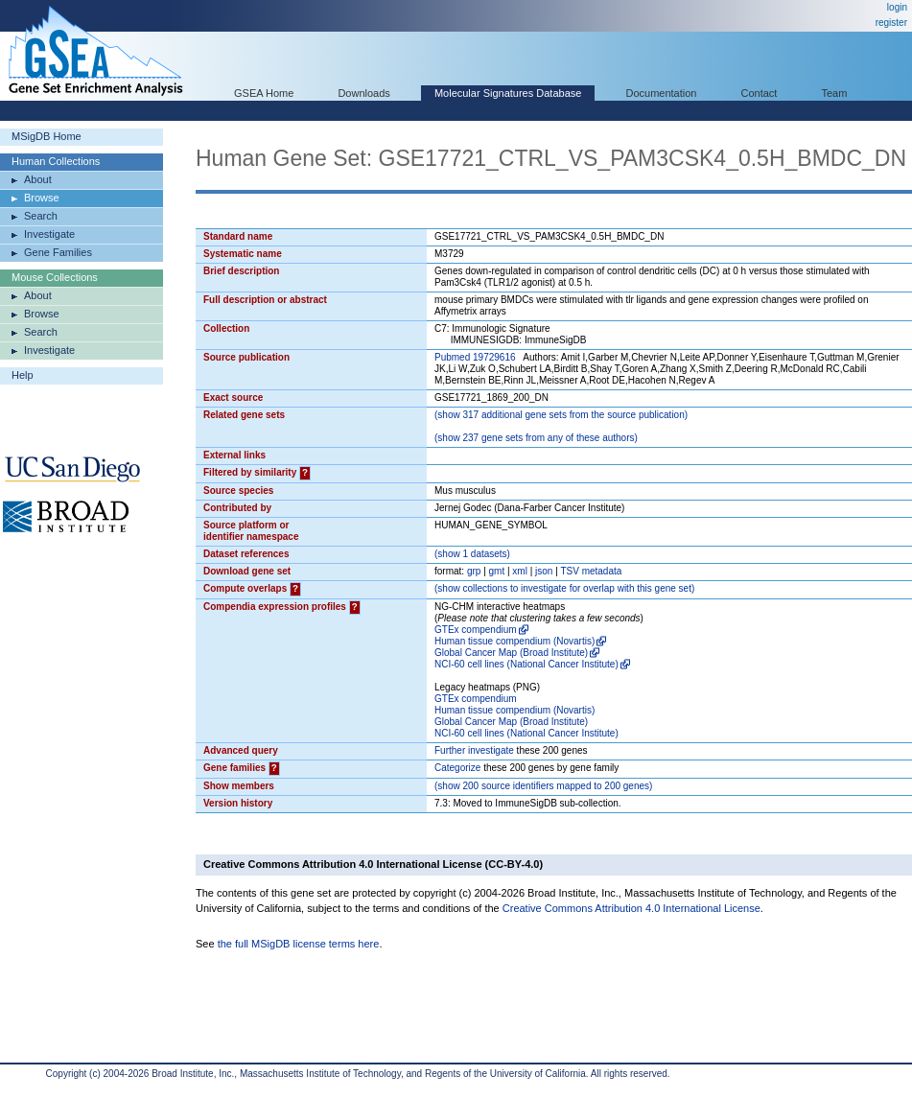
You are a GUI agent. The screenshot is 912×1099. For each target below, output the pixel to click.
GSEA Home (263, 93)
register (891, 22)
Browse (41, 197)
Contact (759, 93)
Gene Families (58, 252)
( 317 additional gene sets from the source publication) (561, 414)
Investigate (49, 234)
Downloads (363, 93)
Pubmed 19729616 (475, 357)
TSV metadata (590, 571)
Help (23, 375)
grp (473, 571)
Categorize (457, 767)
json (543, 571)
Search (41, 216)
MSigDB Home (47, 136)
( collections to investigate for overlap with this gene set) (564, 588)
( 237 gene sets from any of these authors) (536, 438)
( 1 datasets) (472, 554)
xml (519, 571)
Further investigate (474, 750)
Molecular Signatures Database (507, 93)
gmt (497, 571)
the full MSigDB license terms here (299, 943)
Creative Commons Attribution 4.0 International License (631, 908)
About (38, 179)
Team (835, 93)
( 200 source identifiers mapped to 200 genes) (543, 786)
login (897, 7)
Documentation (660, 93)
